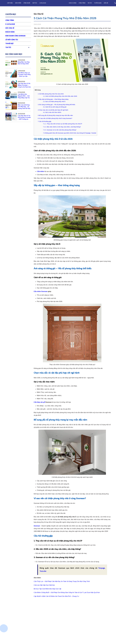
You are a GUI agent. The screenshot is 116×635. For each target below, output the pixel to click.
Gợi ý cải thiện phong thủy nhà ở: (54, 101)
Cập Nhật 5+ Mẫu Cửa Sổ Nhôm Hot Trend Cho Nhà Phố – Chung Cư (56, 596)
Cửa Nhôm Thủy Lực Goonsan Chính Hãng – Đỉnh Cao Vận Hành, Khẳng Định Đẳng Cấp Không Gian (24, 76)
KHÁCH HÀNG (72, 3)
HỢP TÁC (34, 3)
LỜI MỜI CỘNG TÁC (11, 40)
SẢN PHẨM (18, 3)
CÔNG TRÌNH (82, 3)
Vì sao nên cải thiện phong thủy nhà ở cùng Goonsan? (55, 118)
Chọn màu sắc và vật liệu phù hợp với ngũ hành (53, 110)
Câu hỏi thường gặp (44, 121)
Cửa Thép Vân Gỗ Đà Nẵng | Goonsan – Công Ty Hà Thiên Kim (24, 85)
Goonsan (37, 526)
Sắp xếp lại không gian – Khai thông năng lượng (53, 99)
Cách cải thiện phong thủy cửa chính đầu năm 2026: (60, 96)
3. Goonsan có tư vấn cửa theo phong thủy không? (59, 130)
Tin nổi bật (9, 43)
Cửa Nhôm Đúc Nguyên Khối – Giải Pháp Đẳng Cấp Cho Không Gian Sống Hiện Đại (24, 98)
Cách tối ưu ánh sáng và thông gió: (55, 107)
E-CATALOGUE (10, 24)
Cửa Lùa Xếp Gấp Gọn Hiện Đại (44, 585)
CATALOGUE (42, 3)
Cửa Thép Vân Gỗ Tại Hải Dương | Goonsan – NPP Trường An (24, 117)
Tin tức (90, 3)
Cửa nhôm (40, 171)
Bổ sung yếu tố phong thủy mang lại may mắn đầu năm (55, 115)
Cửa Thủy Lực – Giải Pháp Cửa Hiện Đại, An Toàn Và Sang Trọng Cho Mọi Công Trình (62, 581)
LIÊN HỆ (106, 3)
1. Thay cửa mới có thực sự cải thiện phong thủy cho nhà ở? (62, 124)
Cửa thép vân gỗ (39, 402)
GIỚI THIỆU (10, 3)
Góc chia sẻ (9, 28)
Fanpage (101, 568)
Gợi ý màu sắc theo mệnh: (52, 112)
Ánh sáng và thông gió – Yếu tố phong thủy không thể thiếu (56, 104)
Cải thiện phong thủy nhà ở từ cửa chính (51, 94)
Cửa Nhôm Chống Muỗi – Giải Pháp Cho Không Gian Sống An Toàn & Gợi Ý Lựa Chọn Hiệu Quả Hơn (67, 592)
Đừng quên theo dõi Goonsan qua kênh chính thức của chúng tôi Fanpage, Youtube (69, 133)
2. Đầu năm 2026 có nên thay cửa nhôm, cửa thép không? (62, 127)
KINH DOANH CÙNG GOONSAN (15, 36)
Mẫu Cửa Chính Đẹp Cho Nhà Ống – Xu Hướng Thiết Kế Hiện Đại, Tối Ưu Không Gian (24, 108)
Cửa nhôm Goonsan (41, 291)
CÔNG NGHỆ (26, 3)
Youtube (43, 571)
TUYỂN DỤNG (98, 3)
